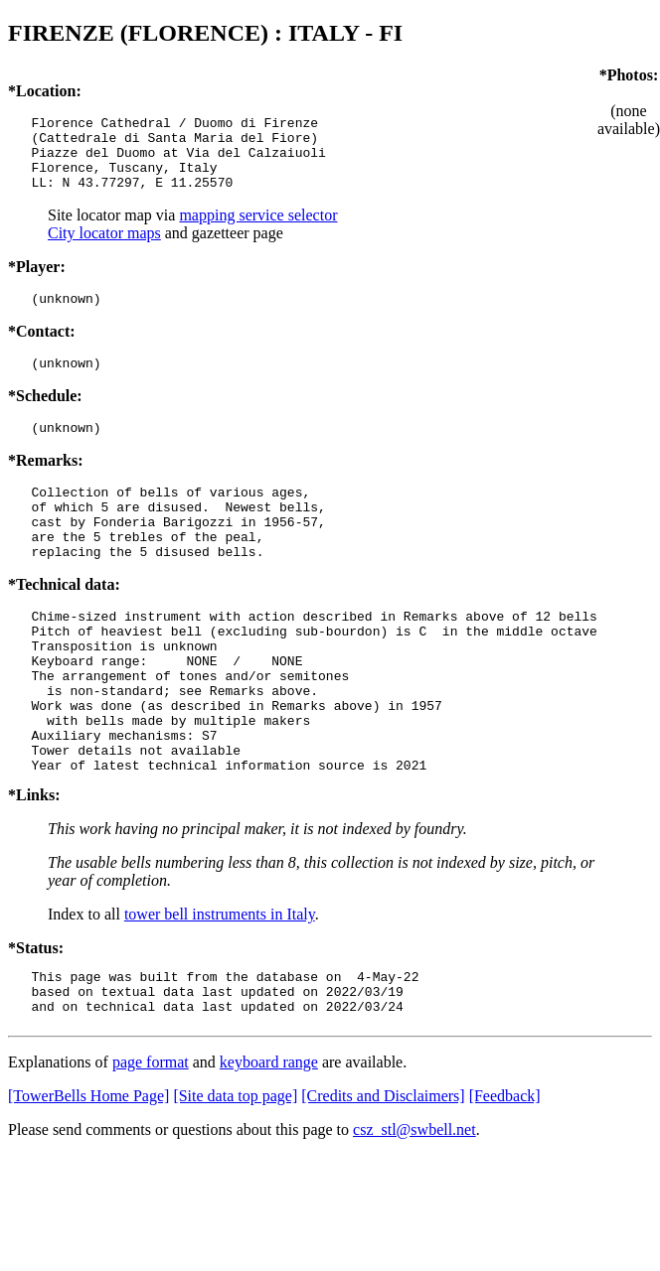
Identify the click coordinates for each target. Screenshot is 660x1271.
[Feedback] (505, 1176)
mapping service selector (258, 229)
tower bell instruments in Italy (219, 985)
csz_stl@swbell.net (414, 1209)
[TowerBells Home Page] (88, 1176)
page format (150, 1142)
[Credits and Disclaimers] (382, 1176)
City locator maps (104, 247)
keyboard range (269, 1142)
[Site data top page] (235, 1176)
